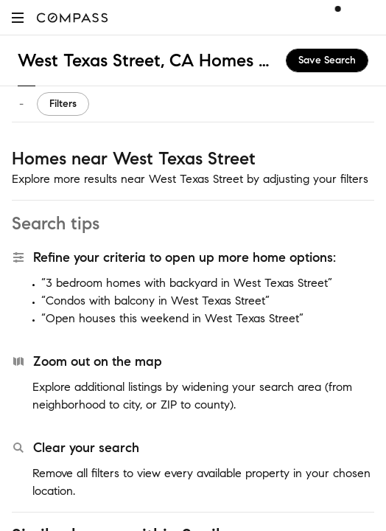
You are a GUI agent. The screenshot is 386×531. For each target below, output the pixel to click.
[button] (17, 17)
